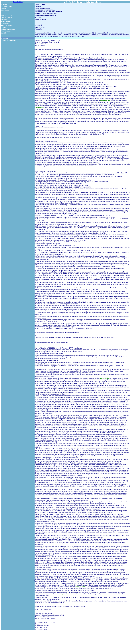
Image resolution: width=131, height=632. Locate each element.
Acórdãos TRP (18, 2)
